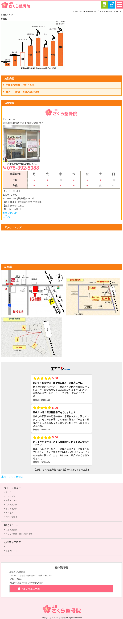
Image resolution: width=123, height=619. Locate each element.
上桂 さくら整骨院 (12, 476)
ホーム (7, 492)
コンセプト (9, 496)
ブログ (7, 546)
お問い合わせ (10, 212)
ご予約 (6, 216)
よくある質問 (10, 508)
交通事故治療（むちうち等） (20, 85)
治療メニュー (10, 500)
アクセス (8, 513)
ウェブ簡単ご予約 (29, 588)
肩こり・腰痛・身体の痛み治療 (21, 92)
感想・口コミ (10, 550)
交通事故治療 (10, 504)
